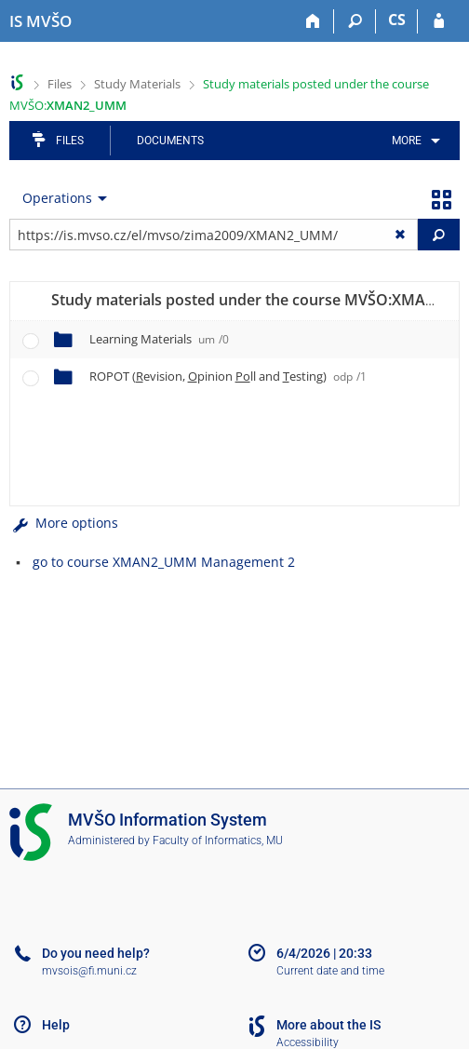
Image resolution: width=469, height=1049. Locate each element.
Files (59, 83)
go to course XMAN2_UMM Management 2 (164, 562)
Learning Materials (159, 338)
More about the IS (328, 1024)
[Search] (355, 21)
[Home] (313, 21)
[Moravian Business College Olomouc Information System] (40, 21)
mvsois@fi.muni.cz (89, 970)
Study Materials (137, 83)
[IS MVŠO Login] (439, 21)
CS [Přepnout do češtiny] (397, 19)
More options (63, 522)
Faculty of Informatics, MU (218, 840)
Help (56, 1024)
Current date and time (330, 970)
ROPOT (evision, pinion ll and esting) (228, 376)
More (407, 140)
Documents (170, 140)
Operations (57, 198)
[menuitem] (413, 140)
